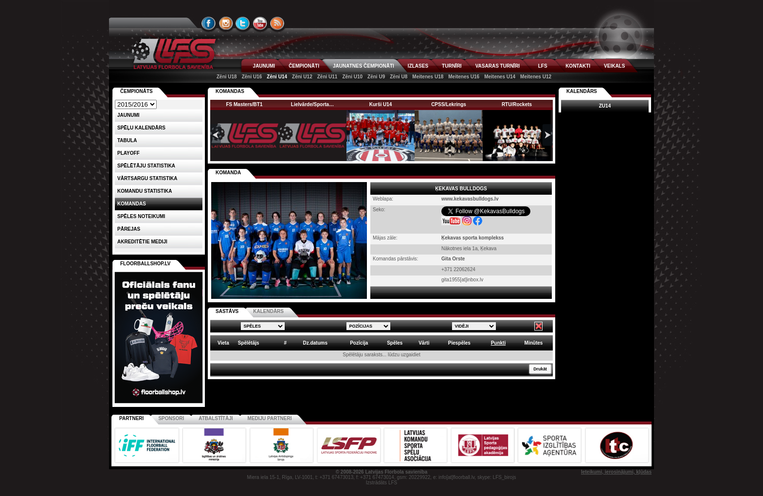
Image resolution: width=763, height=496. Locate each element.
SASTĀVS (227, 311)
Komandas (131, 203)
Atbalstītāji (216, 418)
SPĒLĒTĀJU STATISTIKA (146, 165)
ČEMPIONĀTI (304, 66)
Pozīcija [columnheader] (359, 343)
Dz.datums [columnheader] (315, 343)
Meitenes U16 (463, 76)
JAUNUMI (264, 66)
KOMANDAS (230, 91)
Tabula (127, 140)
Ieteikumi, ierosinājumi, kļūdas (616, 472)
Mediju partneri (270, 418)
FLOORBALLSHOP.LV (145, 263)
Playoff (128, 153)
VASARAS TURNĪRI (497, 66)
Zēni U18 (227, 76)
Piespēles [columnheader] (459, 343)
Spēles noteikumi (141, 216)
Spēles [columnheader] (394, 343)
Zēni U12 (302, 76)
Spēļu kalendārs (141, 127)
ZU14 (605, 106)
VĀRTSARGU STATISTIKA (147, 178)
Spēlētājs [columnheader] (248, 343)
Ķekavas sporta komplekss (472, 237)
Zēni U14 (277, 76)
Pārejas (128, 229)
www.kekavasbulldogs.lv (469, 199)
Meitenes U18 (427, 76)
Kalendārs (581, 91)
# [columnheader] (285, 343)
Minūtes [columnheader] (534, 343)
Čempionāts (136, 91)
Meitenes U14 (499, 76)
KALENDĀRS (268, 311)
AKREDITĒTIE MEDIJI (142, 241)
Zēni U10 (352, 76)
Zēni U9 (376, 76)
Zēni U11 (327, 76)
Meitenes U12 (535, 76)
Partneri (131, 418)
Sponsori (171, 418)
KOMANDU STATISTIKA (144, 191)
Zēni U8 (398, 76)
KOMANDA (228, 172)
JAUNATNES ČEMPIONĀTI (363, 66)
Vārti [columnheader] (423, 343)
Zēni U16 (252, 76)
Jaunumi (128, 115)
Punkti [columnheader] (498, 343)
